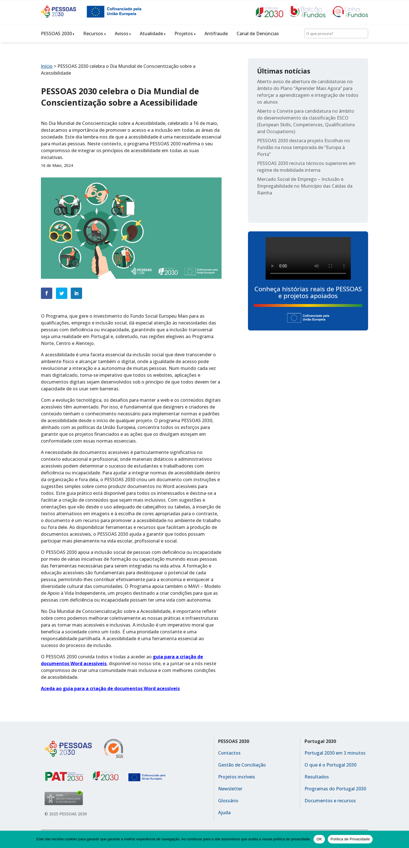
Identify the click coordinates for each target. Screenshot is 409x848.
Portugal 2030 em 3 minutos (335, 753)
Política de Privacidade (350, 839)
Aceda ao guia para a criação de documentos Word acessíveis (110, 688)
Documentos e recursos (330, 800)
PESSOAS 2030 (56, 33)
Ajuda (224, 812)
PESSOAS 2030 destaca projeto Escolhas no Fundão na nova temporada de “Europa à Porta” (303, 147)
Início (47, 66)
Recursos (93, 33)
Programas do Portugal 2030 (335, 789)
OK (319, 839)
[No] (402, 839)
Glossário (228, 800)
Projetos (183, 33)
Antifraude (216, 33)
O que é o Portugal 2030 (330, 765)
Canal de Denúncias (258, 33)
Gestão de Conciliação (242, 765)
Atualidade (151, 33)
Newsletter (230, 789)
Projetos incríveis (236, 777)
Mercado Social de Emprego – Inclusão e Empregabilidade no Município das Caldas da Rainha (304, 186)
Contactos (229, 753)
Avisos (121, 33)
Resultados (316, 777)
